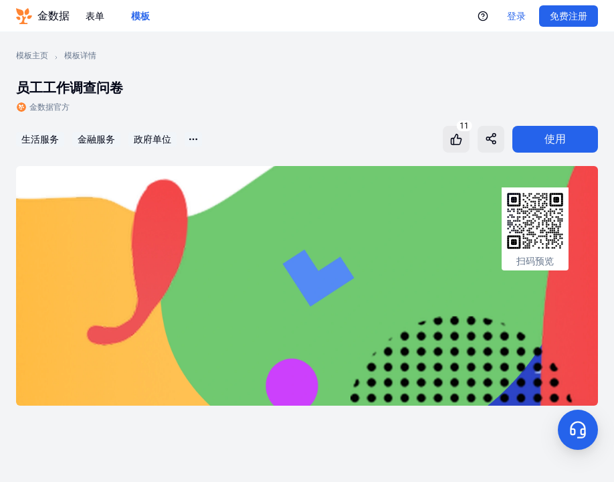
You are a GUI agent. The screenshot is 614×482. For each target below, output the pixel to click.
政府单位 (152, 139)
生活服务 (40, 139)
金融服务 (96, 139)
